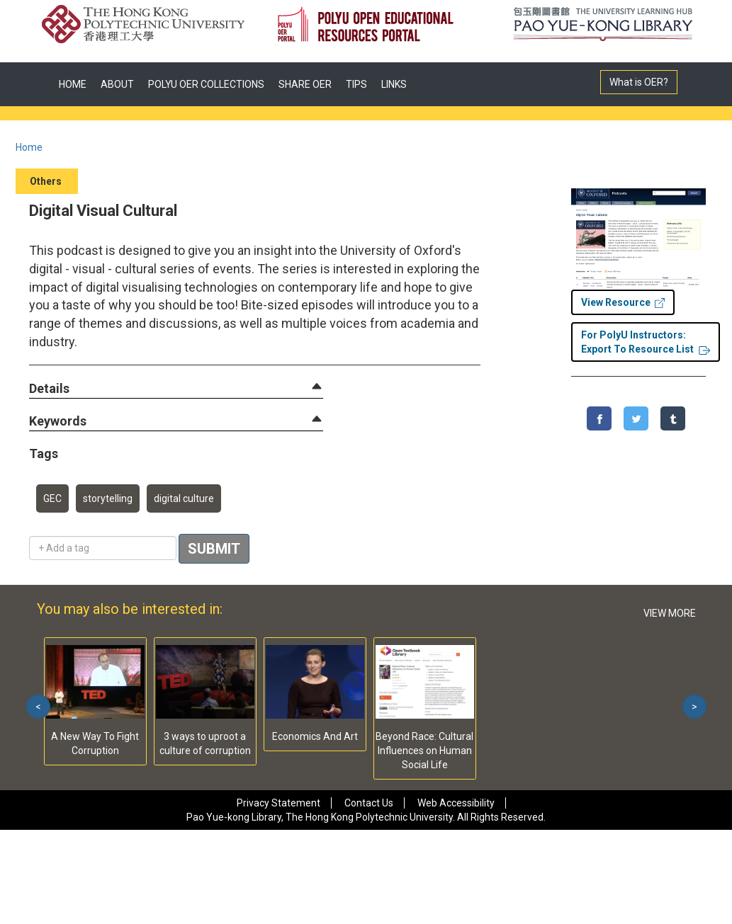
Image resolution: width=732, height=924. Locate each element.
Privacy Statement (278, 803)
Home (29, 147)
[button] (49, 389)
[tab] (176, 389)
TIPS (356, 84)
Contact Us (368, 803)
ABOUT (117, 84)
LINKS (394, 84)
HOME (72, 84)
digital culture (184, 498)
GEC (52, 498)
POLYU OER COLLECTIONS (206, 84)
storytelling (108, 498)
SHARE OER (305, 84)
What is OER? (638, 82)
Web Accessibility (456, 803)
